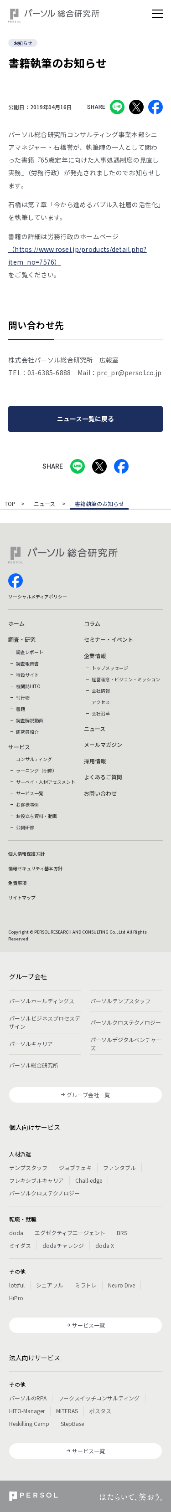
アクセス (101, 702)
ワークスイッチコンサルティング (99, 1398)
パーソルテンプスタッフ (120, 1001)
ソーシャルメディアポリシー (37, 596)
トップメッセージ (110, 667)
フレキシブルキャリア (36, 1180)
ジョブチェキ (75, 1167)
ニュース (45, 504)
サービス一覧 (29, 793)
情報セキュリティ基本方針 (35, 868)
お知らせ (23, 43)
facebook (15, 580)
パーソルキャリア (31, 1043)
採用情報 (95, 761)
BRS (122, 1232)
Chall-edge (88, 1180)
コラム (92, 623)
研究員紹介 (27, 731)
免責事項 (17, 882)
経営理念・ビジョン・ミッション (126, 679)
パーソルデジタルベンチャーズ (125, 1044)
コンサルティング (34, 759)
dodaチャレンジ (63, 1245)
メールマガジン (103, 744)
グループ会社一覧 (88, 1094)
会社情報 (101, 690)
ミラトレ (86, 1285)
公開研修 (25, 827)
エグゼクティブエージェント (70, 1232)
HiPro (16, 1298)
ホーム (16, 623)
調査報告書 (27, 663)
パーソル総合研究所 (33, 1065)
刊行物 (23, 697)
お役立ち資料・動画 (36, 815)
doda (16, 1232)
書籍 (20, 708)
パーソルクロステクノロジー (125, 1022)
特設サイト (27, 674)
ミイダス (20, 1245)
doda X (104, 1245)
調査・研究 (22, 639)
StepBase (72, 1423)
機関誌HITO (28, 686)
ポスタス (100, 1411)
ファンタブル (119, 1167)
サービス (19, 747)
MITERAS (67, 1411)
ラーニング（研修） (36, 770)
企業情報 (95, 655)
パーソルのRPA (28, 1398)
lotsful (17, 1285)
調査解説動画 (29, 720)
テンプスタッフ (28, 1167)
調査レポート (29, 652)
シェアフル (49, 1285)
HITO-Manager (27, 1411)
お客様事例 (27, 804)
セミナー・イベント (108, 639)
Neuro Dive (121, 1285)
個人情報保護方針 (26, 853)
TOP (10, 504)
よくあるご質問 (103, 777)
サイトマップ (22, 897)
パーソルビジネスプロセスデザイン (44, 1022)
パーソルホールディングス (41, 1001)
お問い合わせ (100, 793)
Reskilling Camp (29, 1423)
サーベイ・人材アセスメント (45, 781)
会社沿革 (101, 713)
